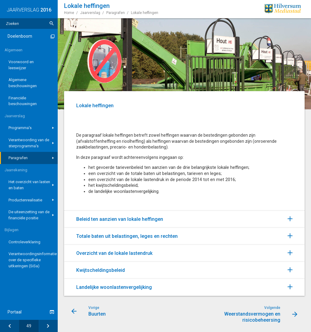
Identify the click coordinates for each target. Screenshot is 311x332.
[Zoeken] (52, 23)
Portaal (15, 312)
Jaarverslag (15, 116)
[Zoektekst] (29, 23)
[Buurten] (9, 326)
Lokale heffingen (144, 13)
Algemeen (13, 50)
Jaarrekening (16, 170)
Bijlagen (12, 230)
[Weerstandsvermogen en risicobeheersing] (48, 326)
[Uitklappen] (296, 219)
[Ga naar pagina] (28, 326)
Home (69, 13)
